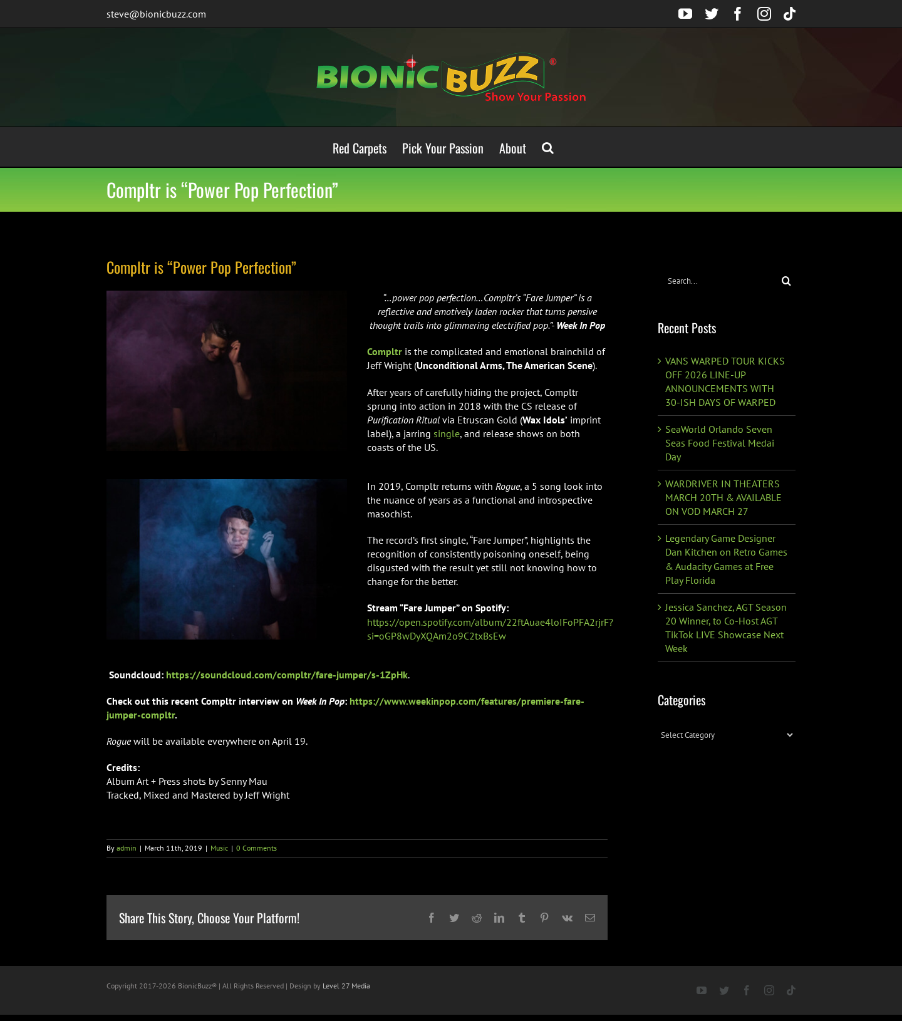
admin (127, 848)
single (446, 433)
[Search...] (717, 281)
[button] (548, 147)
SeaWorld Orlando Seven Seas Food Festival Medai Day (719, 443)
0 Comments (256, 848)
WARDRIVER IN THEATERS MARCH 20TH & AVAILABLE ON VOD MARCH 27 (723, 497)
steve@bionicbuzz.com (156, 14)
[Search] (786, 281)
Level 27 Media (346, 985)
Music (219, 848)
